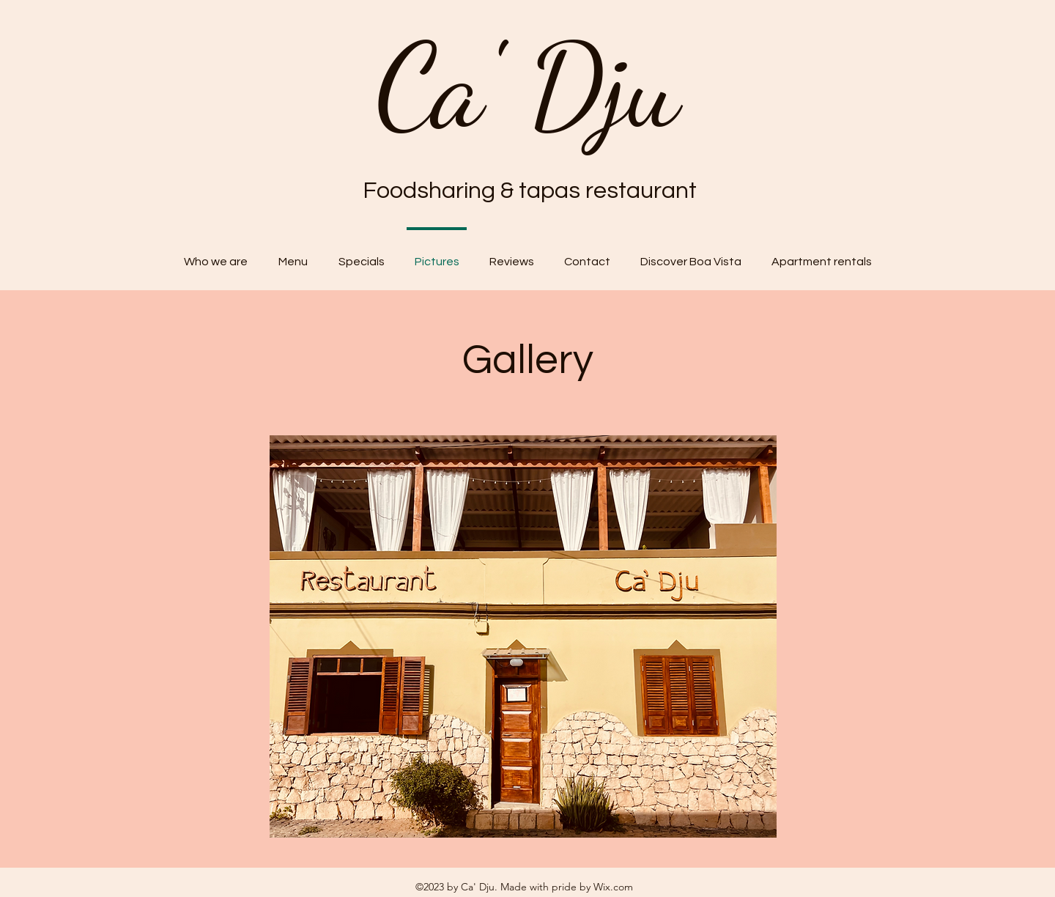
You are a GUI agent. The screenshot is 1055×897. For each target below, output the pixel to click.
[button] (523, 636)
